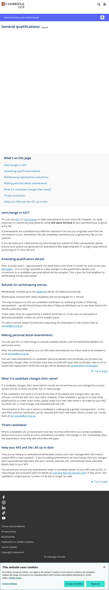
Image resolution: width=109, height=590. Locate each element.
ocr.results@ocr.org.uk (22, 416)
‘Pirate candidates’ (14, 195)
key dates (6, 269)
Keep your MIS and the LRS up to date (26, 201)
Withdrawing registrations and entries (26, 177)
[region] (54, 576)
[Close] (104, 567)
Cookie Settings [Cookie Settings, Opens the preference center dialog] (9, 584)
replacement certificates (84, 365)
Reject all (95, 584)
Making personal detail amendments (25, 183)
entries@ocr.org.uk (12, 326)
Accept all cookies (74, 584)
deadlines (41, 291)
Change (44, 27)
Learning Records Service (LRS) (69, 472)
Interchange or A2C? (15, 165)
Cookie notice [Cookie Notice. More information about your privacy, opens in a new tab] (15, 578)
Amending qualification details (22, 171)
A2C (17, 219)
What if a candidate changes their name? (27, 189)
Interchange (30, 219)
